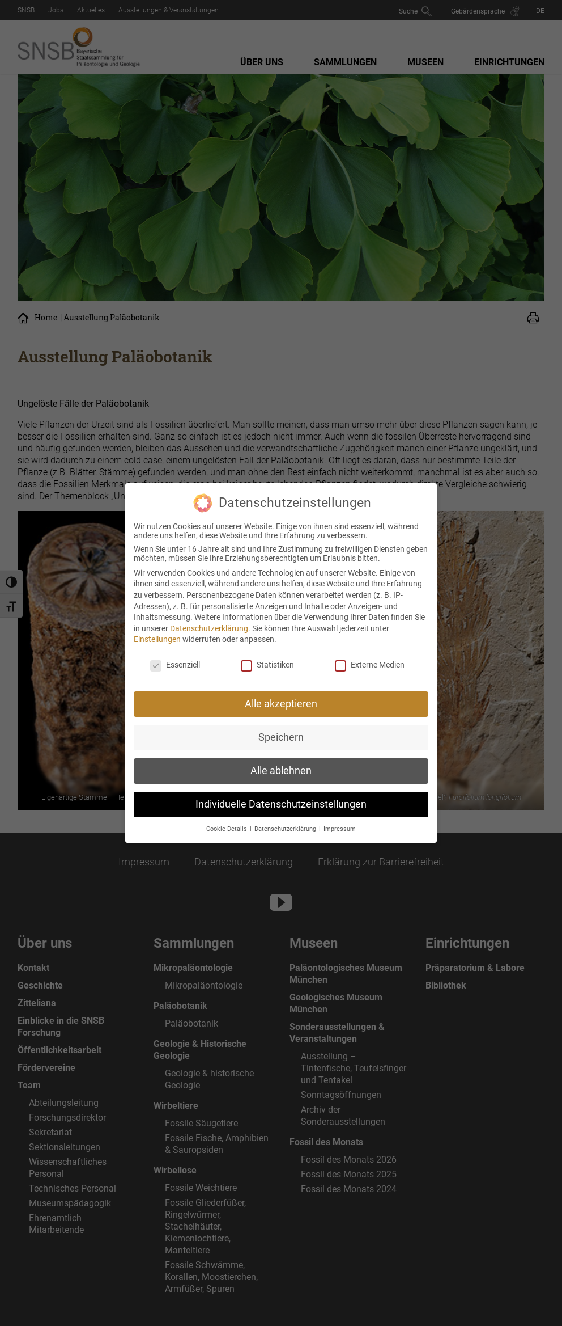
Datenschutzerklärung (209, 623)
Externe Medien (370, 660)
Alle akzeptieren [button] (281, 698)
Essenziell (175, 660)
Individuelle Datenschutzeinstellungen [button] (281, 799)
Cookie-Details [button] (227, 823)
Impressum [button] (339, 823)
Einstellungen (157, 634)
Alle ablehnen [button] (281, 765)
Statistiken (267, 660)
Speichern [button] (281, 732)
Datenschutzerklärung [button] (286, 823)
